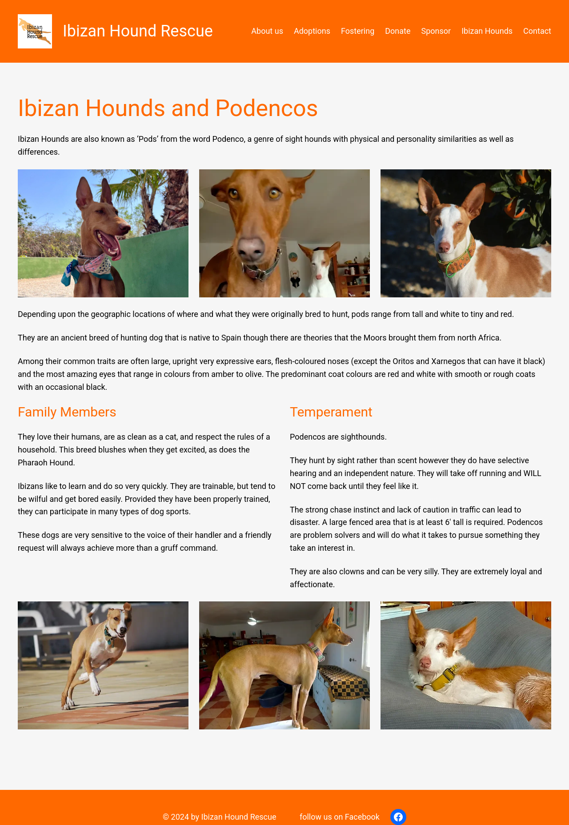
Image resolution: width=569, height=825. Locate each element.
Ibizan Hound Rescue (138, 31)
